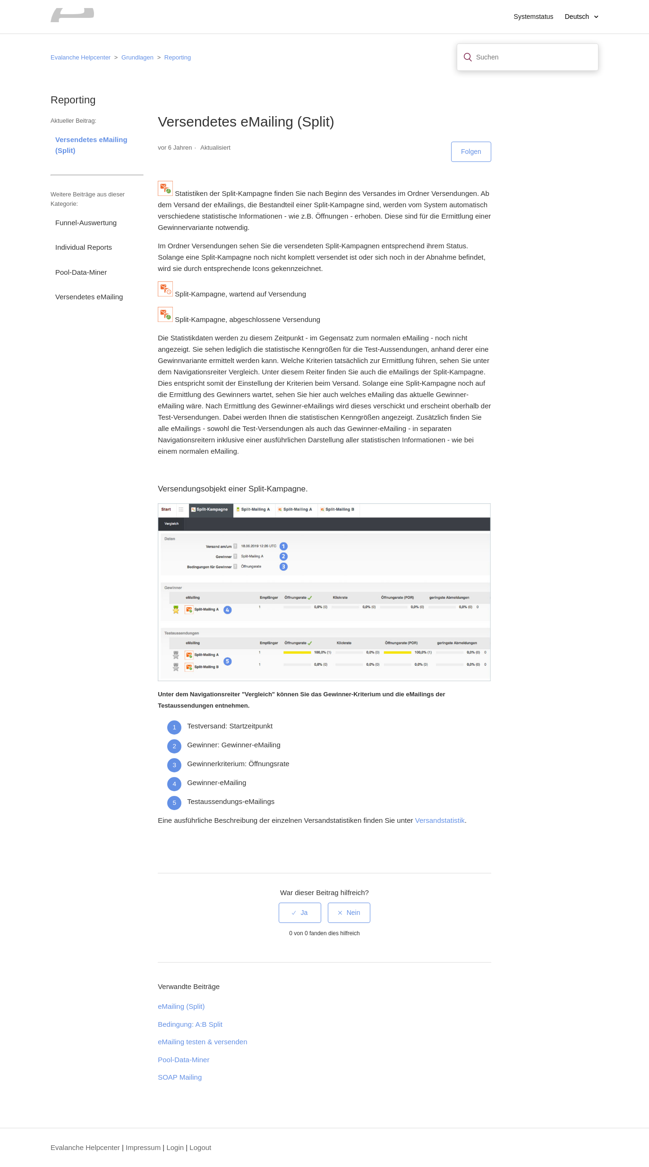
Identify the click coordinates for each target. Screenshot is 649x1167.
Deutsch (578, 16)
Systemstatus (534, 16)
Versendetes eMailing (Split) (91, 144)
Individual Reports (83, 247)
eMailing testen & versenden (202, 1042)
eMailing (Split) (181, 1006)
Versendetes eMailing (89, 297)
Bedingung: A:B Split (190, 1024)
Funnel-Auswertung (86, 223)
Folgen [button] (471, 151)
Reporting (177, 57)
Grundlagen (137, 57)
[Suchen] (527, 57)
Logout (200, 1147)
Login (175, 1147)
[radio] (300, 913)
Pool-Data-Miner (81, 272)
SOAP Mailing (180, 1077)
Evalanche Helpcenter (81, 57)
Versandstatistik (440, 820)
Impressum (143, 1147)
